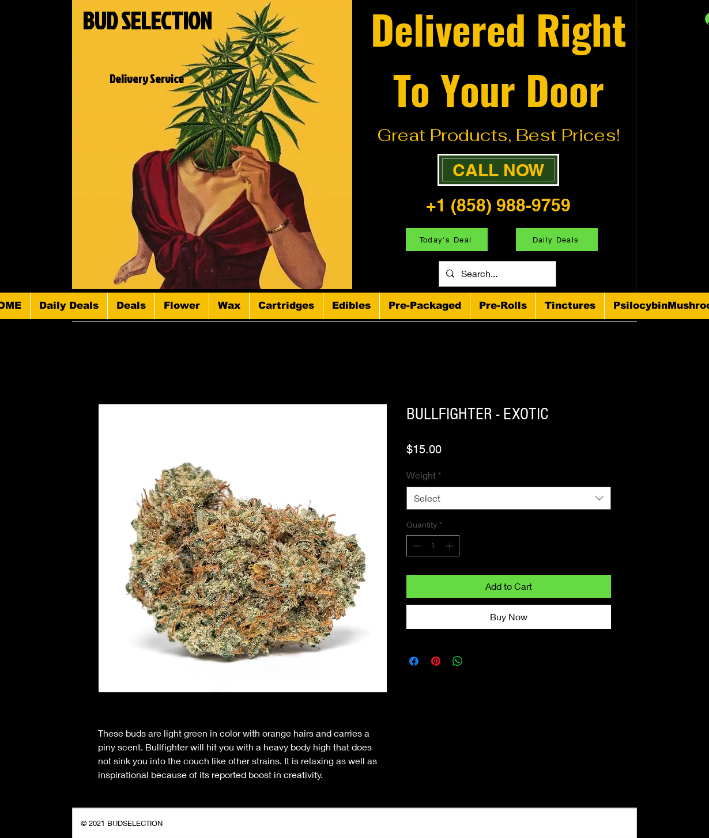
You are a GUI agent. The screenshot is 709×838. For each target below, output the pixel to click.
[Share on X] (480, 661)
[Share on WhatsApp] (458, 661)
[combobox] (508, 498)
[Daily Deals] (557, 239)
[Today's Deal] (447, 239)
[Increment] (450, 546)
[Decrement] (415, 546)
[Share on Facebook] (414, 661)
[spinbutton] (433, 546)
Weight (424, 474)
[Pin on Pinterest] (436, 661)
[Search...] (496, 273)
